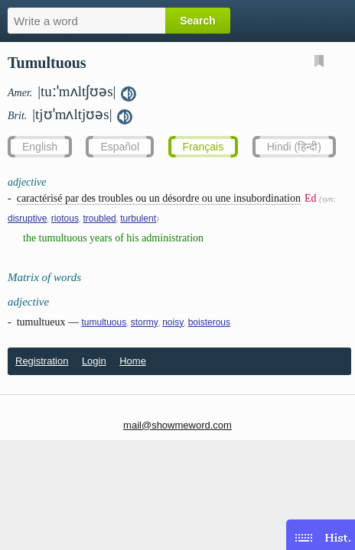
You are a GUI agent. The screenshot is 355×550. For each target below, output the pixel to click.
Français (203, 147)
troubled (99, 218)
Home (132, 361)
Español (119, 147)
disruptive (27, 218)
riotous (65, 218)
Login (94, 361)
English (39, 147)
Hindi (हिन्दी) (294, 147)
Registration (41, 361)
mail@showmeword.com (177, 425)
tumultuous (103, 322)
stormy (144, 322)
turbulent (138, 218)
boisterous (209, 322)
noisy (173, 322)
